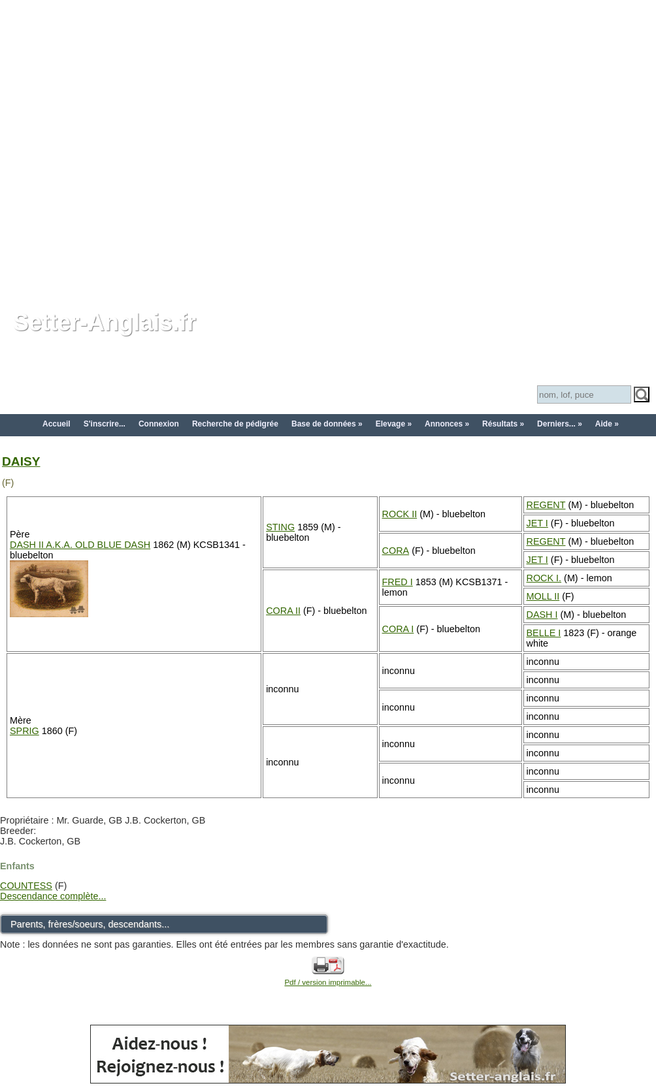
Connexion (159, 423)
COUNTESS (26, 885)
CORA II (283, 610)
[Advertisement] (147, 147)
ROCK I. (544, 578)
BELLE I (544, 633)
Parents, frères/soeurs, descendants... (89, 924)
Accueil (56, 423)
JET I (537, 523)
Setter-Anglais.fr (104, 322)
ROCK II (400, 514)
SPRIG (24, 731)
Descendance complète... (53, 896)
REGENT (546, 505)
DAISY (21, 461)
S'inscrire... (104, 423)
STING (280, 527)
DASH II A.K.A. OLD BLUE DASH (80, 544)
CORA (396, 550)
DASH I (542, 614)
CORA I (398, 629)
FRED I (397, 582)
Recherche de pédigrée (235, 423)
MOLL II (543, 596)
